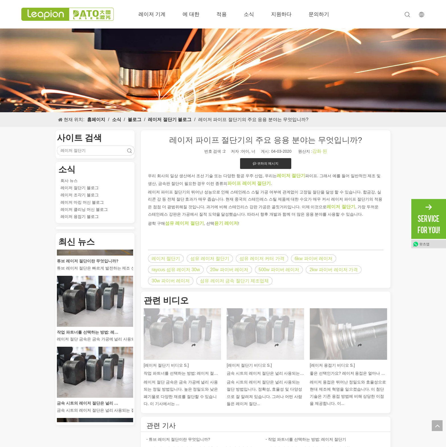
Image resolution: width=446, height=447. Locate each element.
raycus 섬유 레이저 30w (176, 269)
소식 (249, 14)
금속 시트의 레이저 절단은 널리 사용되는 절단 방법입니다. (89, 404)
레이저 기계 (152, 14)
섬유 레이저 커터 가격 (261, 258)
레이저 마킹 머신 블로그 (82, 202)
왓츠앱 (424, 244)
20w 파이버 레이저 (229, 269)
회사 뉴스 (69, 180)
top (437, 425)
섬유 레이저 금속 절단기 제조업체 (234, 280)
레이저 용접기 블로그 (80, 216)
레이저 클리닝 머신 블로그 (84, 209)
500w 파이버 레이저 (279, 269)
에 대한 (191, 14)
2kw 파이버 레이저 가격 (333, 269)
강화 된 (319, 151)
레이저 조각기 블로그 (80, 195)
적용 (221, 14)
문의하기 (319, 14)
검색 (129, 150)
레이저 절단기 (166, 258)
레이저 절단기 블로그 (80, 187)
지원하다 (281, 14)
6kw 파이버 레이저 (314, 258)
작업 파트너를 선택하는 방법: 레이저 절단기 (89, 333)
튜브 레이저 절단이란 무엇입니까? (87, 262)
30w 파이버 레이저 (171, 280)
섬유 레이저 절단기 (209, 258)
